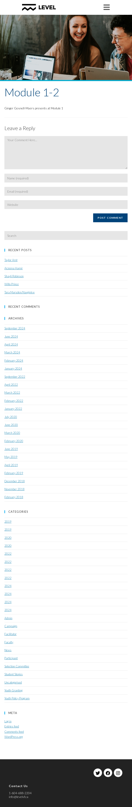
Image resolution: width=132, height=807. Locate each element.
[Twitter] (97, 772)
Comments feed (14, 731)
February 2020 (13, 441)
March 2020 (12, 433)
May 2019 (10, 457)
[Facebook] (108, 772)
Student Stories (13, 674)
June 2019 (11, 449)
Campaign (10, 626)
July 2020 (10, 417)
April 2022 (11, 384)
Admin (8, 618)
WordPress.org (13, 737)
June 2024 (11, 336)
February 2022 (13, 401)
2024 (7, 586)
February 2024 (13, 360)
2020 (7, 537)
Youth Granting (13, 690)
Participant (11, 658)
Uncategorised (13, 682)
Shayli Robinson (14, 276)
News (7, 650)
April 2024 (11, 344)
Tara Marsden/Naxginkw (19, 292)
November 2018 (14, 489)
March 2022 (12, 392)
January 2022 (13, 408)
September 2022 (14, 376)
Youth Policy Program (17, 698)
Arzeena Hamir (13, 268)
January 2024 (13, 368)
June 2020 (11, 425)
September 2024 (14, 328)
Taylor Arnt (10, 260)
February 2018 (13, 497)
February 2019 (13, 473)
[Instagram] (118, 772)
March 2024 (12, 352)
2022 (7, 553)
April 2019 (11, 465)
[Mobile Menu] (107, 7)
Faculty (8, 642)
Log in (7, 721)
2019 (7, 521)
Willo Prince (11, 284)
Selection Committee (16, 666)
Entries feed (11, 726)
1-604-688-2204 (20, 793)
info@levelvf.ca (18, 797)
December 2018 (14, 481)
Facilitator (10, 634)
